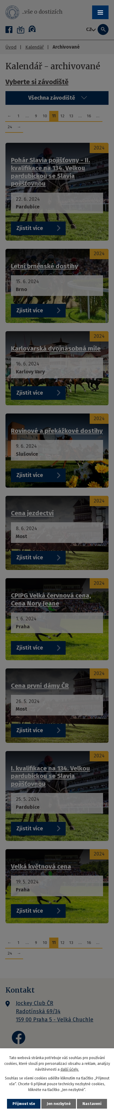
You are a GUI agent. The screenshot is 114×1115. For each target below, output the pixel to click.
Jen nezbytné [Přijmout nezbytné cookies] (59, 1104)
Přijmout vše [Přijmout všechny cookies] (23, 1104)
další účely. (69, 1069)
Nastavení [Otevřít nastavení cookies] (92, 1104)
